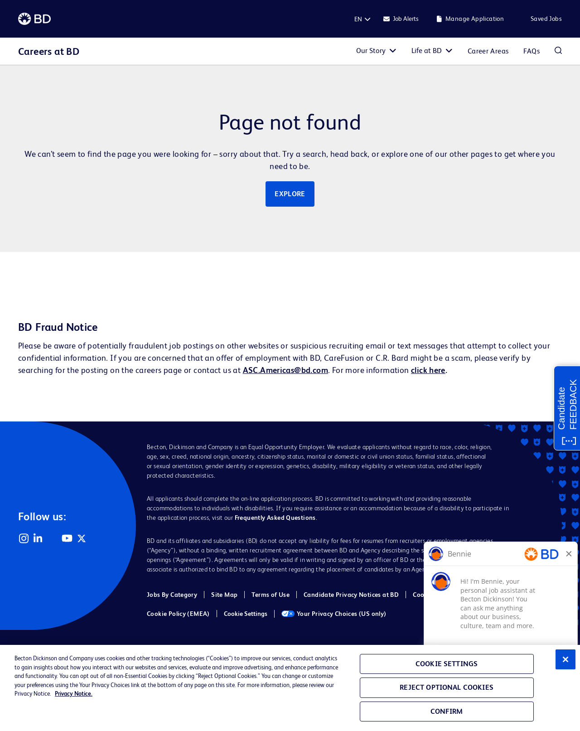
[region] (290, 688)
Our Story (371, 50)
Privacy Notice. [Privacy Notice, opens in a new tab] (73, 693)
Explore (290, 193)
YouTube (67, 538)
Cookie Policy (432, 594)
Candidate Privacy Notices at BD (351, 594)
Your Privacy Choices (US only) (334, 613)
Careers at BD (48, 51)
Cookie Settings (245, 613)
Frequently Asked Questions (275, 517)
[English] (358, 19)
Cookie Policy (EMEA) (178, 613)
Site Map (224, 594)
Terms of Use (270, 594)
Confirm (446, 711)
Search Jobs (558, 51)
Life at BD (426, 50)
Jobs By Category (172, 594)
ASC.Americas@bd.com (285, 370)
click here (428, 370)
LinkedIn (38, 538)
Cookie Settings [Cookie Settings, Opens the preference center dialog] (447, 663)
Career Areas (488, 51)
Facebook (52, 538)
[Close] (565, 659)
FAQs (531, 51)
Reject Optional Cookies (446, 687)
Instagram (23, 538)
